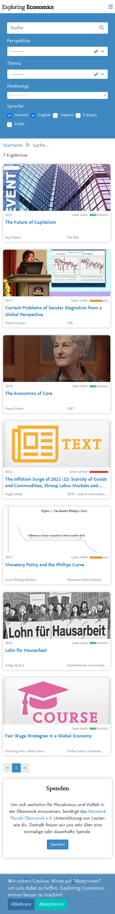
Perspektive (18, 41)
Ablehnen (21, 904)
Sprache (15, 106)
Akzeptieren (51, 904)
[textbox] (57, 95)
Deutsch (21, 115)
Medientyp (18, 86)
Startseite (13, 145)
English (44, 115)
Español (67, 115)
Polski (19, 124)
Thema (14, 63)
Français (90, 115)
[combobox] (57, 95)
